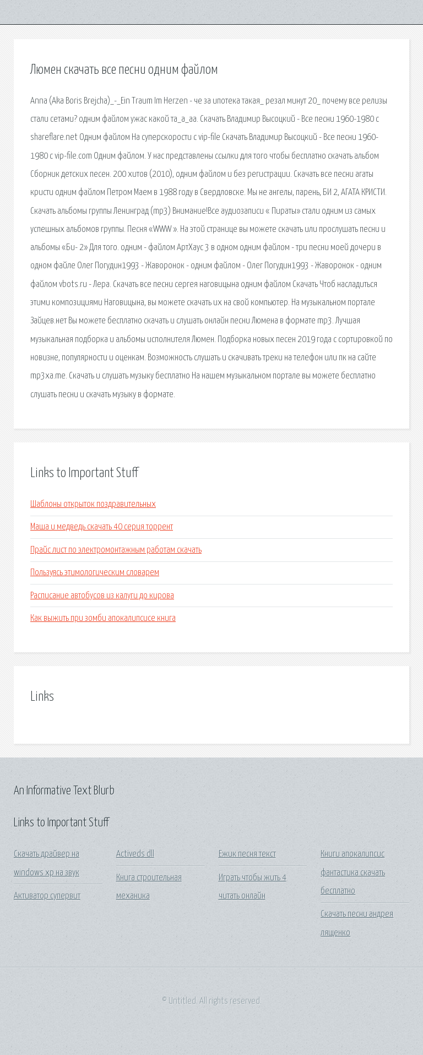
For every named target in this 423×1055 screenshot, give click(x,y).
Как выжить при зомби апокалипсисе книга (103, 618)
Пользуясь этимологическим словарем (94, 572)
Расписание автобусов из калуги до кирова (102, 595)
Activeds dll (135, 854)
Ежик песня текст (247, 854)
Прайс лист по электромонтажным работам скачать (116, 550)
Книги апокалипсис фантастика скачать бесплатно (353, 873)
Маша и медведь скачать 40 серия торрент (101, 527)
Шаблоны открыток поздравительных (93, 504)
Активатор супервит (47, 896)
